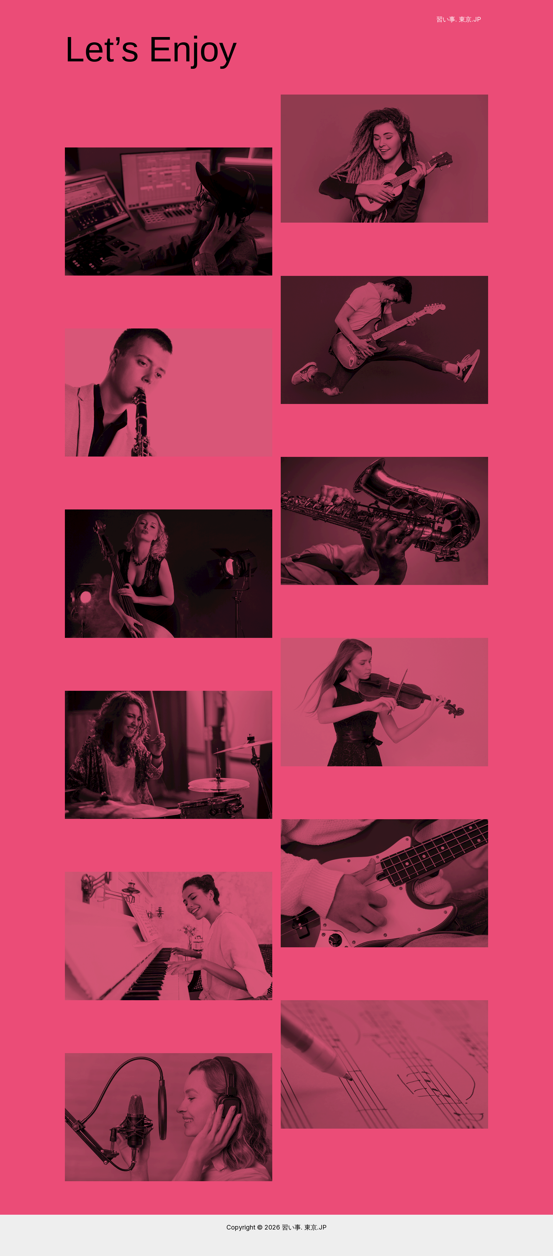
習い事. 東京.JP (459, 19)
